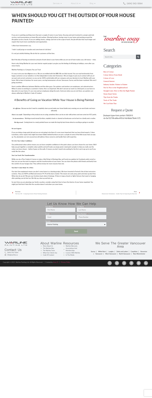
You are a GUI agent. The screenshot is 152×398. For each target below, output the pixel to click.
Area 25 (55, 262)
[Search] (138, 57)
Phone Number (82, 214)
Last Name (80, 207)
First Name (49, 207)
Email (48, 214)
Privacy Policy (65, 262)
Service (48, 221)
